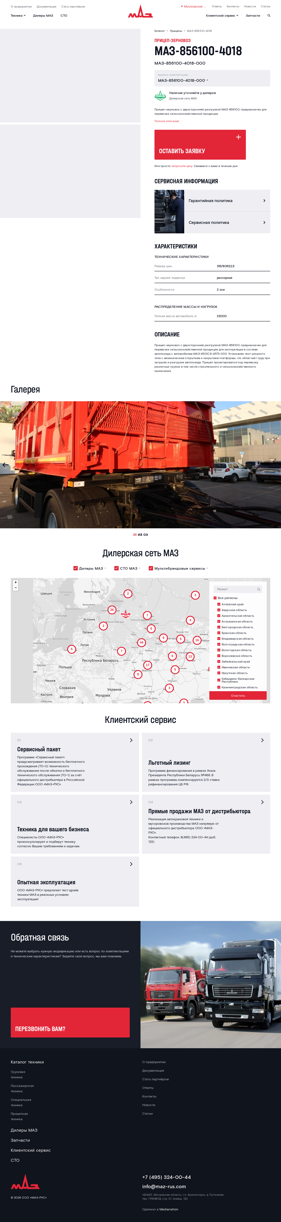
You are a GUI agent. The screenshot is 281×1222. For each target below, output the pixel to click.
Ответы (217, 6)
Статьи (265, 6)
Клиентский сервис (31, 1150)
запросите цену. (182, 166)
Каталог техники (27, 1061)
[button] (183, 702)
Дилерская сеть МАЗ (183, 98)
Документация (46, 6)
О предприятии (21, 6)
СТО (64, 15)
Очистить (238, 695)
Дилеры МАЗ (43, 15)
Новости (250, 6)
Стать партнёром (73, 6)
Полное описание (166, 121)
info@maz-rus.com (164, 1186)
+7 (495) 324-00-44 (166, 1177)
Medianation (168, 1209)
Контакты (233, 6)
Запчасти (253, 15)
